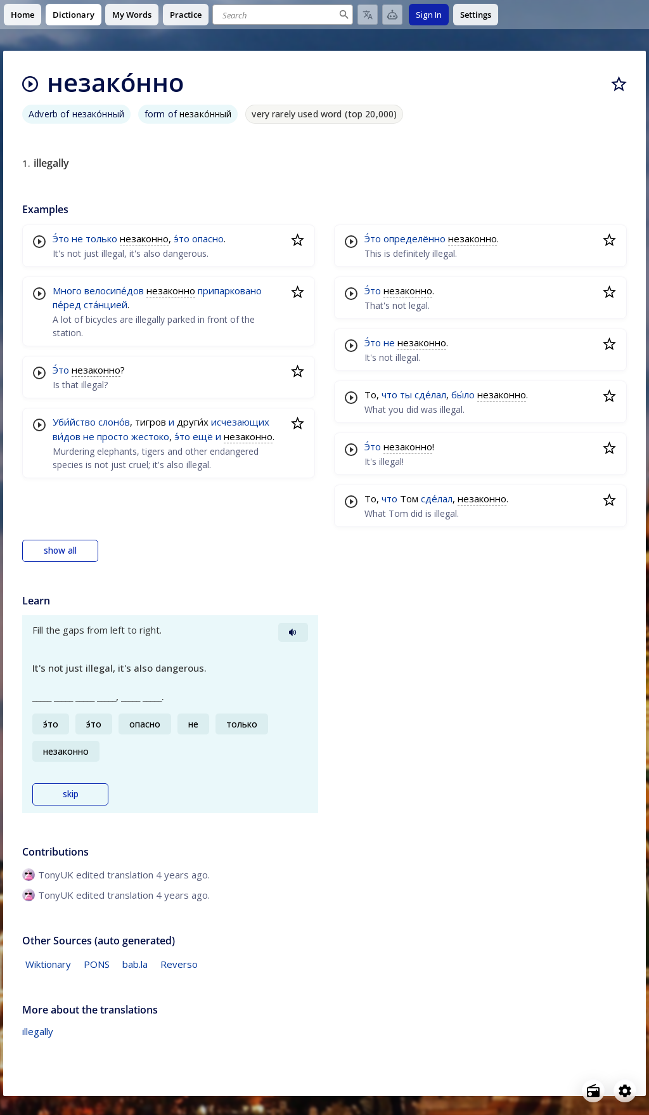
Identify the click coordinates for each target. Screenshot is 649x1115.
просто (113, 436)
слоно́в (114, 421)
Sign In (429, 14)
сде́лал (430, 394)
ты (406, 394)
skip (71, 794)
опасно (208, 238)
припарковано (230, 290)
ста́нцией (105, 304)
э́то (182, 238)
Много (67, 290)
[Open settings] (625, 1090)
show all (60, 550)
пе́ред (67, 304)
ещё (203, 436)
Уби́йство (74, 421)
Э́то (61, 238)
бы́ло (463, 394)
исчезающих (240, 421)
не (77, 238)
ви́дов (66, 436)
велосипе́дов (114, 290)
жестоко (150, 436)
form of (188, 114)
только (101, 238)
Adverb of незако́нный (76, 114)
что (389, 394)
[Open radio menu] (593, 1090)
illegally (37, 1031)
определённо (414, 238)
